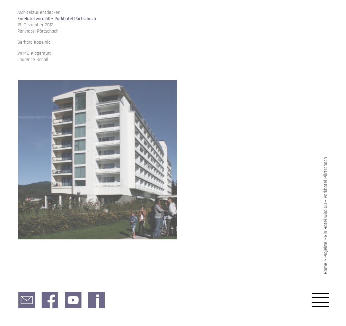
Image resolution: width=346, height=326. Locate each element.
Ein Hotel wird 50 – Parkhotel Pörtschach (325, 197)
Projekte (325, 250)
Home (325, 268)
